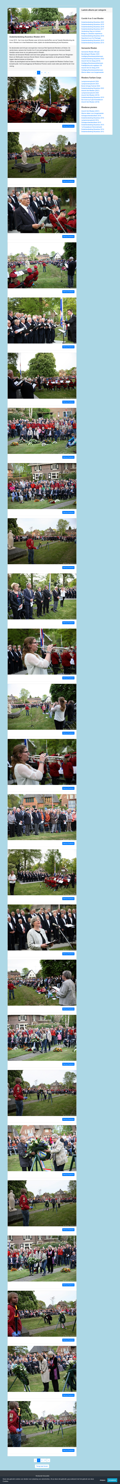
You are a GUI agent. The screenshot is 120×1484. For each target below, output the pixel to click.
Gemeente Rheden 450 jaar (90, 52)
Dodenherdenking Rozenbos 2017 (92, 29)
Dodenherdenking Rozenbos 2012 (92, 131)
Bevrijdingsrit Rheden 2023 (90, 54)
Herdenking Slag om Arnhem (91, 31)
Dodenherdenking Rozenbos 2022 (92, 22)
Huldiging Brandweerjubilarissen (92, 56)
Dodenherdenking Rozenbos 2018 (92, 27)
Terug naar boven (42, 1466)
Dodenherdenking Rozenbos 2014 (92, 43)
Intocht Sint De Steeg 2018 (90, 68)
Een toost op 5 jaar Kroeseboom (92, 100)
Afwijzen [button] (102, 1480)
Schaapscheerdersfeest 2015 (91, 122)
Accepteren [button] (112, 1480)
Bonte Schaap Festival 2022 (90, 86)
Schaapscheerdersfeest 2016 (91, 116)
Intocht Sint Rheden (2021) (90, 90)
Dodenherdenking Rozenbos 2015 (92, 40)
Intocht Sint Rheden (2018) (90, 102)
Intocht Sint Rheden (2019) (90, 95)
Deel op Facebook (68, 126)
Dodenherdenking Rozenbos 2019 (92, 24)
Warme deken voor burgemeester (92, 72)
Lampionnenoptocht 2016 (90, 120)
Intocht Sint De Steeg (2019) (90, 61)
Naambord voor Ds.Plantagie (91, 38)
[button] (9, 1481)
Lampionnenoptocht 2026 (90, 81)
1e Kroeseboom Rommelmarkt (91, 127)
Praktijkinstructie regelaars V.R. (91, 65)
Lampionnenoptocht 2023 (90, 84)
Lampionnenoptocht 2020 (90, 93)
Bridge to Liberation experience (91, 33)
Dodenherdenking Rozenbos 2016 (92, 36)
